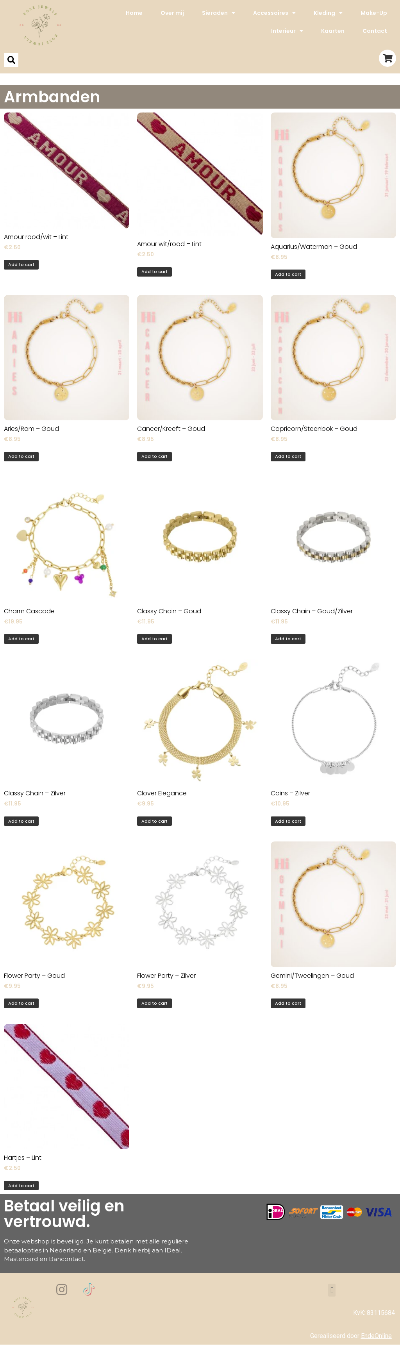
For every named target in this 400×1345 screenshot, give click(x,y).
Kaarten (333, 31)
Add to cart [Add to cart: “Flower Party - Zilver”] (154, 1003)
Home (134, 13)
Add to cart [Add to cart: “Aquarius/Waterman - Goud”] (288, 274)
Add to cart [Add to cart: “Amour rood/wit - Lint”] (21, 264)
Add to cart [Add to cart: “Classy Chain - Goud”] (154, 639)
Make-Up (374, 13)
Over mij (172, 13)
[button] (332, 1290)
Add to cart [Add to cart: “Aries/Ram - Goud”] (21, 456)
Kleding (328, 13)
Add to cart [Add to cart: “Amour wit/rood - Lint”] (154, 271)
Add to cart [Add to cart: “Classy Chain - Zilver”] (21, 821)
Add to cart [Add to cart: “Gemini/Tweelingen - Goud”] (288, 1003)
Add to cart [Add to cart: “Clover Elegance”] (154, 821)
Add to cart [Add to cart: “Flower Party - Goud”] (21, 1003)
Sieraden (218, 13)
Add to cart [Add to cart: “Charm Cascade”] (21, 639)
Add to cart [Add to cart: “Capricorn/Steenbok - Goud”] (288, 456)
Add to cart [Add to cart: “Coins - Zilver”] (288, 821)
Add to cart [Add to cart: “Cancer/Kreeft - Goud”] (154, 456)
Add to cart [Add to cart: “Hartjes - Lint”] (21, 1185)
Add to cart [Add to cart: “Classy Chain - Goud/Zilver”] (288, 639)
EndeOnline (376, 1336)
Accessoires (274, 13)
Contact (374, 31)
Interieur (287, 31)
